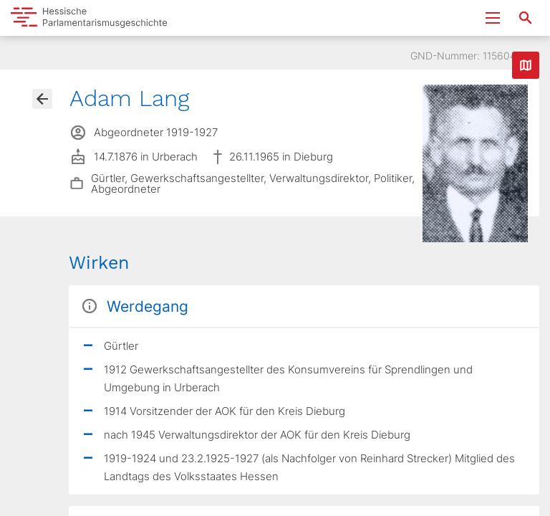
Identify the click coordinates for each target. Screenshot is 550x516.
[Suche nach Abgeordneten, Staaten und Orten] (525, 18)
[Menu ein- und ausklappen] (492, 18)
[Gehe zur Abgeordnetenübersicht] (42, 99)
